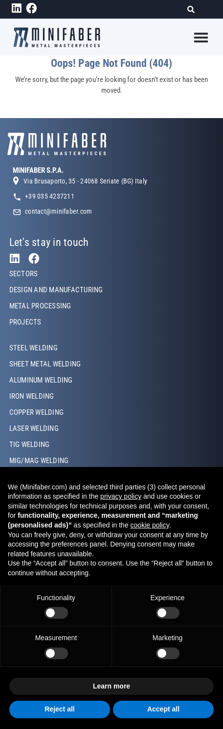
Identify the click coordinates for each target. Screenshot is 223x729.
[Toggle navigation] (195, 37)
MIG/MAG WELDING (39, 460)
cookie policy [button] (150, 525)
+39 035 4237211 (49, 196)
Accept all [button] (163, 709)
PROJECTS (25, 322)
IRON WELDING (31, 396)
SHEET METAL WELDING (45, 364)
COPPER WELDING (36, 412)
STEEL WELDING (33, 348)
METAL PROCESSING (40, 306)
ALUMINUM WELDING (41, 380)
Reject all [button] (59, 709)
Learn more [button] (111, 686)
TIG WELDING (29, 444)
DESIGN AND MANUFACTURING (56, 289)
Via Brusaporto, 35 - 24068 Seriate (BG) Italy (85, 181)
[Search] (194, 9)
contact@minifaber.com (58, 211)
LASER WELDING (34, 428)
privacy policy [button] (120, 496)
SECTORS (23, 273)
